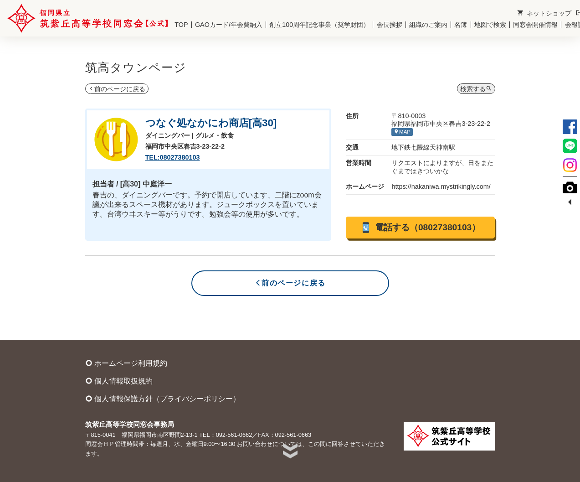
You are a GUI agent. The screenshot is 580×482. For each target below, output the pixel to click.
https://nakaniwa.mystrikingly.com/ (440, 186)
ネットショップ (544, 13)
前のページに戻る (116, 88)
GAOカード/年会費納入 (228, 24)
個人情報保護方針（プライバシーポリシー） (162, 398)
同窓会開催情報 (535, 24)
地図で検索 (490, 24)
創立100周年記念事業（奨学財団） (319, 24)
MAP (402, 132)
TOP (181, 24)
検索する (476, 88)
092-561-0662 (234, 434)
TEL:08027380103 (172, 157)
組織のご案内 (428, 24)
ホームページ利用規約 (126, 363)
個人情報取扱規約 (119, 380)
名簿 (460, 24)
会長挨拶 (389, 24)
